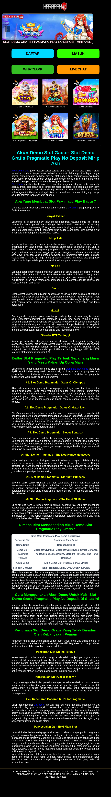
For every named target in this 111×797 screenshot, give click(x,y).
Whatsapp (32, 69)
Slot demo (17, 184)
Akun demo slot (20, 170)
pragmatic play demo (77, 368)
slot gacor (39, 704)
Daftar (33, 53)
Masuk (78, 53)
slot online (73, 207)
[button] (7, 29)
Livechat (78, 69)
